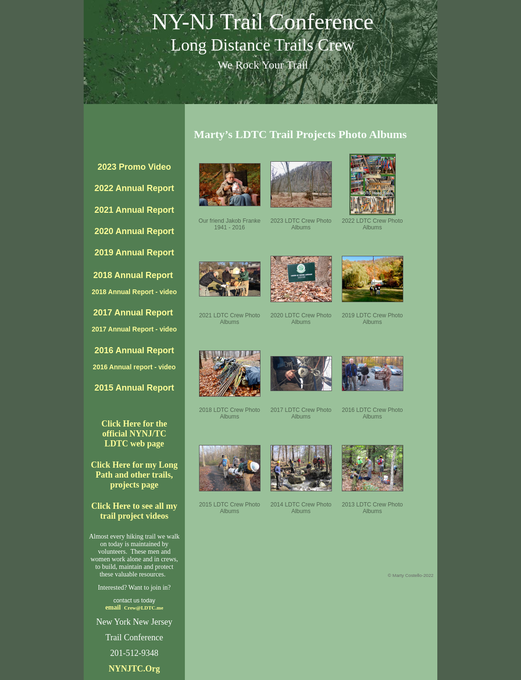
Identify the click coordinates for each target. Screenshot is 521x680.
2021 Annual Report (134, 210)
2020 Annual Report (134, 231)
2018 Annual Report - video (134, 292)
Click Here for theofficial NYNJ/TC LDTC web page (134, 433)
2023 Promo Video (134, 167)
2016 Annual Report (134, 350)
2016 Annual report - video (134, 367)
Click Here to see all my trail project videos (134, 511)
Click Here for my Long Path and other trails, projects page (134, 474)
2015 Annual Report (134, 387)
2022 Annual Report (134, 188)
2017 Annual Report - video (134, 329)
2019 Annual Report (134, 252)
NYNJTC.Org (134, 668)
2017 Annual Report (134, 312)
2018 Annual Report (134, 275)
